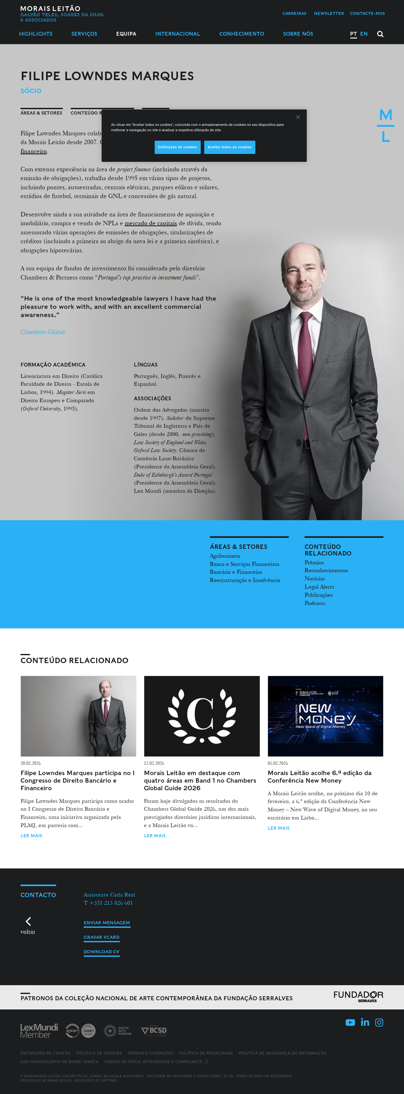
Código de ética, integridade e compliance (156, 1061)
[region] (204, 135)
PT (353, 34)
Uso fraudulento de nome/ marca (59, 1061)
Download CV (101, 951)
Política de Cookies (99, 1053)
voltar (28, 931)
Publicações (319, 594)
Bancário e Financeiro (236, 571)
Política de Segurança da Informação (283, 1053)
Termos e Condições (150, 1053)
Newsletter (329, 13)
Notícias (315, 578)
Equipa (126, 34)
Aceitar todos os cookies (230, 147)
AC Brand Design (57, 1080)
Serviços (84, 34)
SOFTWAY (109, 1080)
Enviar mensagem (107, 922)
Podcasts (315, 602)
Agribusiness (225, 555)
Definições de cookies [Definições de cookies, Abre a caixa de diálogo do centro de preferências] (177, 147)
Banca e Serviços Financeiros (244, 563)
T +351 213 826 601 (108, 902)
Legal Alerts (319, 586)
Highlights (35, 34)
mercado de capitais (151, 223)
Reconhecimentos (326, 570)
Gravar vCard (101, 937)
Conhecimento (241, 34)
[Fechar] (298, 117)
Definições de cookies (46, 1053)
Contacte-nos (367, 13)
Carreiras (294, 13)
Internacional (177, 34)
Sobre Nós (298, 34)
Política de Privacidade (206, 1053)
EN (364, 34)
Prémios (314, 562)
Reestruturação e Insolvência (245, 579)
